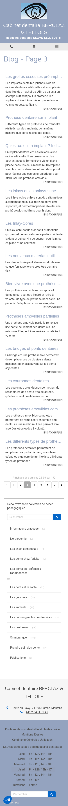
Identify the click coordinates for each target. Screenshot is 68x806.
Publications (18, 657)
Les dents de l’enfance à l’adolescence (25, 571)
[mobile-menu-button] (56, 46)
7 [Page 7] (54, 484)
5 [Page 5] (41, 484)
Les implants (18, 607)
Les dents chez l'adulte (24, 558)
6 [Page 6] (48, 484)
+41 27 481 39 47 (37, 712)
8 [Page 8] (61, 484)
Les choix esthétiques (24, 548)
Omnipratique (18, 637)
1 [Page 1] (13, 484)
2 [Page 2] (20, 484)
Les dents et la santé (23, 587)
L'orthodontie (18, 538)
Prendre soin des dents (25, 647)
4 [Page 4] (34, 484)
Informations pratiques (24, 528)
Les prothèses (19, 627)
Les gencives (18, 597)
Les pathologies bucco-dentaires (31, 617)
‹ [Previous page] (7, 484)
